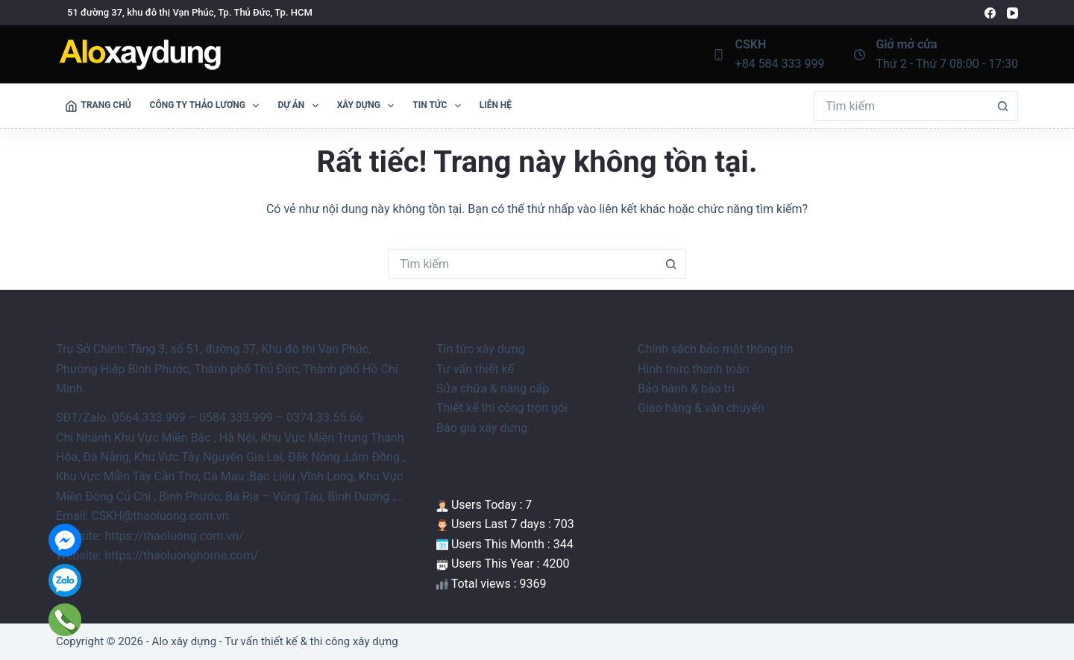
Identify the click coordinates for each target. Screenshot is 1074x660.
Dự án (300, 106)
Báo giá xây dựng (481, 428)
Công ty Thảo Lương (208, 106)
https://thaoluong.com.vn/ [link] (174, 536)
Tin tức (439, 106)
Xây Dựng (369, 106)
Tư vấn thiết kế (475, 369)
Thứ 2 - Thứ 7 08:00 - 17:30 (947, 64)
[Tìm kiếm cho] (901, 106)
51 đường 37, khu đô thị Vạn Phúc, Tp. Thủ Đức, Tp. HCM (190, 12)
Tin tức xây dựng (480, 349)
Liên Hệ (496, 105)
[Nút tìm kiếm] (1003, 106)
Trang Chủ (98, 105)
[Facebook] (990, 13)
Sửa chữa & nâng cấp (492, 388)
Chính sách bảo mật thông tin (716, 349)
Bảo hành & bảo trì (686, 388)
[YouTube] (1012, 13)
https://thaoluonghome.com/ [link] (181, 555)
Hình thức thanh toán (693, 369)
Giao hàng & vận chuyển (701, 408)
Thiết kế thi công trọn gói (502, 408)
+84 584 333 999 (780, 64)
